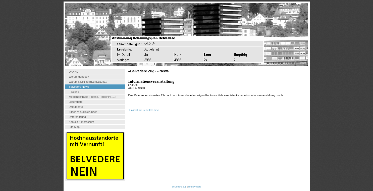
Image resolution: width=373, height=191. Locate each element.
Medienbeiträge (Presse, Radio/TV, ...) (92, 96)
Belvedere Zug (179, 186)
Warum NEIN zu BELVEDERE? (88, 81)
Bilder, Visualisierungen (83, 111)
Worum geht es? (79, 76)
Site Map (74, 126)
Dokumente (76, 106)
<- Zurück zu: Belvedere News (143, 110)
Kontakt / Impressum (81, 121)
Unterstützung (77, 116)
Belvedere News (79, 86)
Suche (75, 91)
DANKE (73, 71)
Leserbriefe (76, 101)
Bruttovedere (194, 186)
